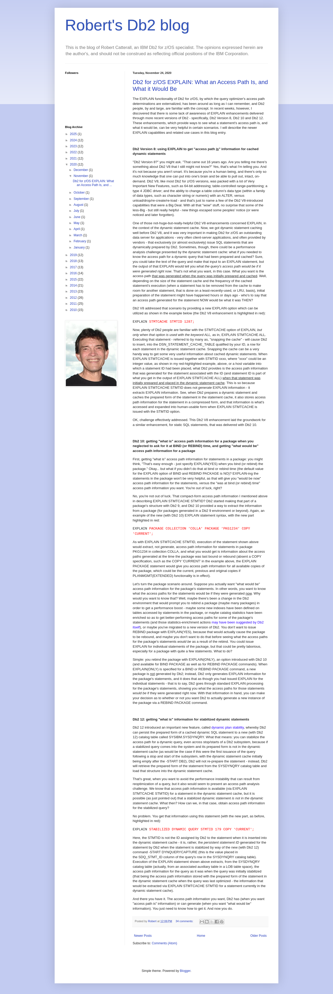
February (80, 241)
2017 (74, 267)
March (78, 235)
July (77, 211)
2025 (74, 134)
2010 (74, 310)
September (82, 199)
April (77, 229)
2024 (74, 140)
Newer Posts (143, 936)
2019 (74, 255)
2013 (74, 291)
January (80, 247)
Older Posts (258, 936)
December (81, 170)
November (81, 176)
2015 (74, 279)
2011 (74, 303)
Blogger (185, 971)
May (77, 223)
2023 (74, 146)
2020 (74, 164)
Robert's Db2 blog (127, 25)
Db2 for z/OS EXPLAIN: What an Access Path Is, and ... (93, 183)
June (77, 217)
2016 (74, 273)
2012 (74, 298)
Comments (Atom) (164, 943)
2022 (74, 152)
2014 (74, 285)
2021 (74, 158)
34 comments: (185, 921)
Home (201, 936)
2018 (74, 261)
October (80, 192)
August (79, 205)
